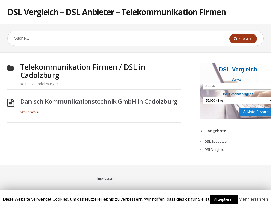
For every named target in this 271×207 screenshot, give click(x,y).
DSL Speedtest (216, 141)
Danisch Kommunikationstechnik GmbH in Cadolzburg (98, 101)
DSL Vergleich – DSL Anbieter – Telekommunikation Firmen (116, 11)
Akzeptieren (224, 199)
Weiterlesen (32, 111)
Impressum (106, 178)
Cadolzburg (45, 83)
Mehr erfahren (253, 199)
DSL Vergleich (215, 149)
